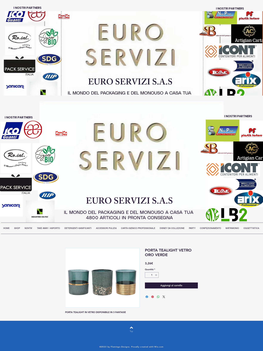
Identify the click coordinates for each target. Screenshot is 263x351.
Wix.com (158, 346)
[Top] (131, 331)
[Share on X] (164, 297)
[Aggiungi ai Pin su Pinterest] (152, 297)
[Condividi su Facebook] (147, 297)
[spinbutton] (151, 275)
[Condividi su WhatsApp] (158, 297)
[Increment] (156, 275)
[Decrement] (147, 275)
